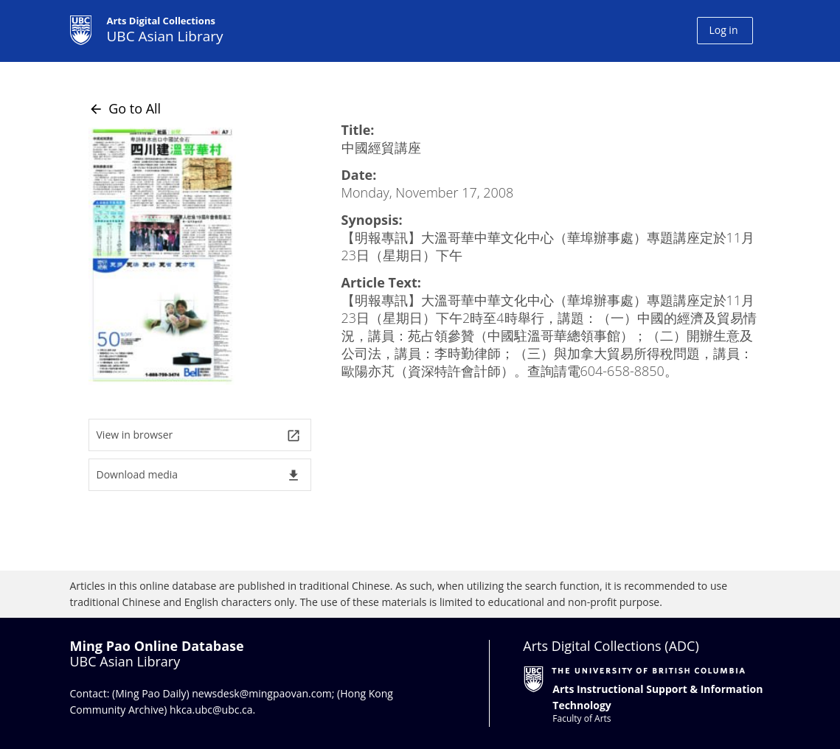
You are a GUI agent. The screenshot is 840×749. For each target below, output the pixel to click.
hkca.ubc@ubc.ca (211, 710)
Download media (199, 475)
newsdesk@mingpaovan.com (262, 693)
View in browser (199, 435)
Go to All (125, 108)
